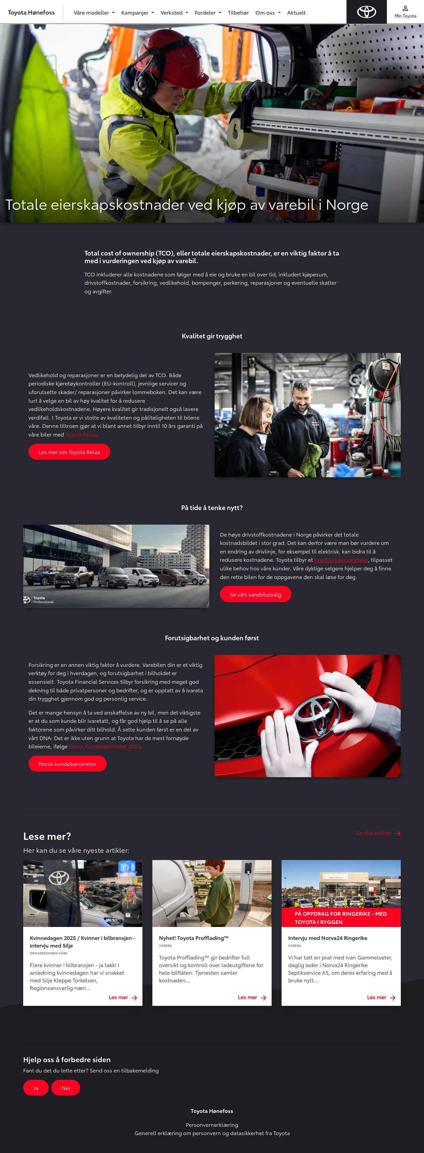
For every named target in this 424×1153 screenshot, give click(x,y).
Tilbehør (238, 12)
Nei (66, 1087)
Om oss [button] (265, 12)
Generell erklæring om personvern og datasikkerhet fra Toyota (212, 1132)
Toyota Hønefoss (31, 12)
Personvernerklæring (212, 1124)
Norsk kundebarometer (67, 763)
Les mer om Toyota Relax (69, 451)
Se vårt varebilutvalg (255, 594)
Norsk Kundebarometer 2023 (104, 746)
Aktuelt (296, 12)
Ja (35, 1087)
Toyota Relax (81, 434)
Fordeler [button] (206, 12)
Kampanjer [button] (135, 12)
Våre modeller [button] (92, 12)
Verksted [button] (172, 12)
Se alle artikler (378, 832)
